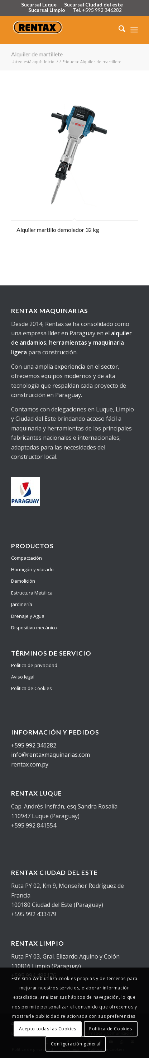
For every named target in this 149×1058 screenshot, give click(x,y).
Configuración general (76, 1044)
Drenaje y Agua (27, 616)
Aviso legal (22, 677)
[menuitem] (118, 29)
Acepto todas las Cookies (47, 1029)
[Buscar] (118, 29)
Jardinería (21, 604)
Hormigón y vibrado (32, 569)
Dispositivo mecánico (34, 627)
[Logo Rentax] (61, 29)
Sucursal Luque (39, 4)
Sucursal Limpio (46, 10)
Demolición (23, 581)
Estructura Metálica (32, 592)
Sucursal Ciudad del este (93, 4)
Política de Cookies (31, 688)
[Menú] (134, 29)
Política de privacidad (34, 665)
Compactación (26, 558)
